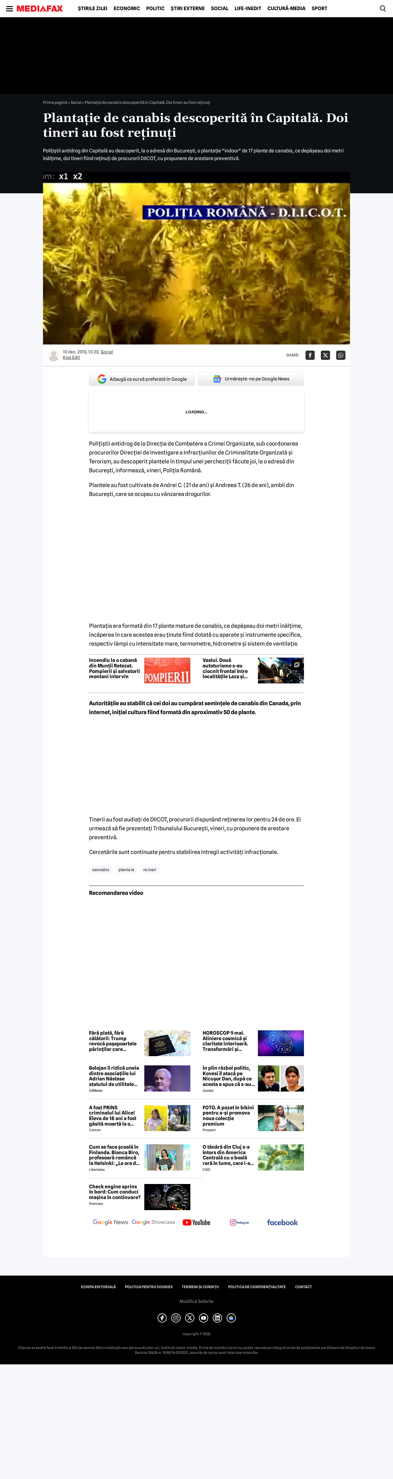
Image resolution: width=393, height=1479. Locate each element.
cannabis (100, 869)
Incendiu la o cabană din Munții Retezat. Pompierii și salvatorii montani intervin (114, 668)
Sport (319, 8)
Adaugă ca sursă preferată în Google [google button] (142, 379)
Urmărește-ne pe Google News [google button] (251, 379)
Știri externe (188, 8)
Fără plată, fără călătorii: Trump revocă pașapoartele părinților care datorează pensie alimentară (113, 1041)
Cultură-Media (286, 8)
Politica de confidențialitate (257, 1287)
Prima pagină (55, 102)
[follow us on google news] (110, 1223)
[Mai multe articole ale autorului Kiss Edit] (54, 355)
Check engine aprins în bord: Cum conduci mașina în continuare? (115, 1192)
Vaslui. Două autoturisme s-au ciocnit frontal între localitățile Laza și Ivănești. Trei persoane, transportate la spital (227, 668)
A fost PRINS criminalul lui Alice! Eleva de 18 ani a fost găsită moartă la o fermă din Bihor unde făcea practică (113, 1116)
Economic (127, 8)
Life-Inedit (248, 8)
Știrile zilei (92, 8)
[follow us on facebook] (282, 1222)
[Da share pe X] (325, 355)
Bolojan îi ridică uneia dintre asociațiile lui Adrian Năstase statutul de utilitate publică (114, 1076)
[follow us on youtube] (196, 1223)
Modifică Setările (196, 1301)
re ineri (149, 869)
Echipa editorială (98, 1287)
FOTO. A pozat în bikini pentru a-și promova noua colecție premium (228, 1116)
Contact (303, 1287)
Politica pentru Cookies (149, 1287)
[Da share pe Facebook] (310, 355)
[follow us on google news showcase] (153, 1223)
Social (219, 8)
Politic (155, 8)
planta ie (126, 869)
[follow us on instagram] (239, 1223)
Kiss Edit (71, 357)
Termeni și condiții (200, 1287)
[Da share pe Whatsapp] (340, 355)
